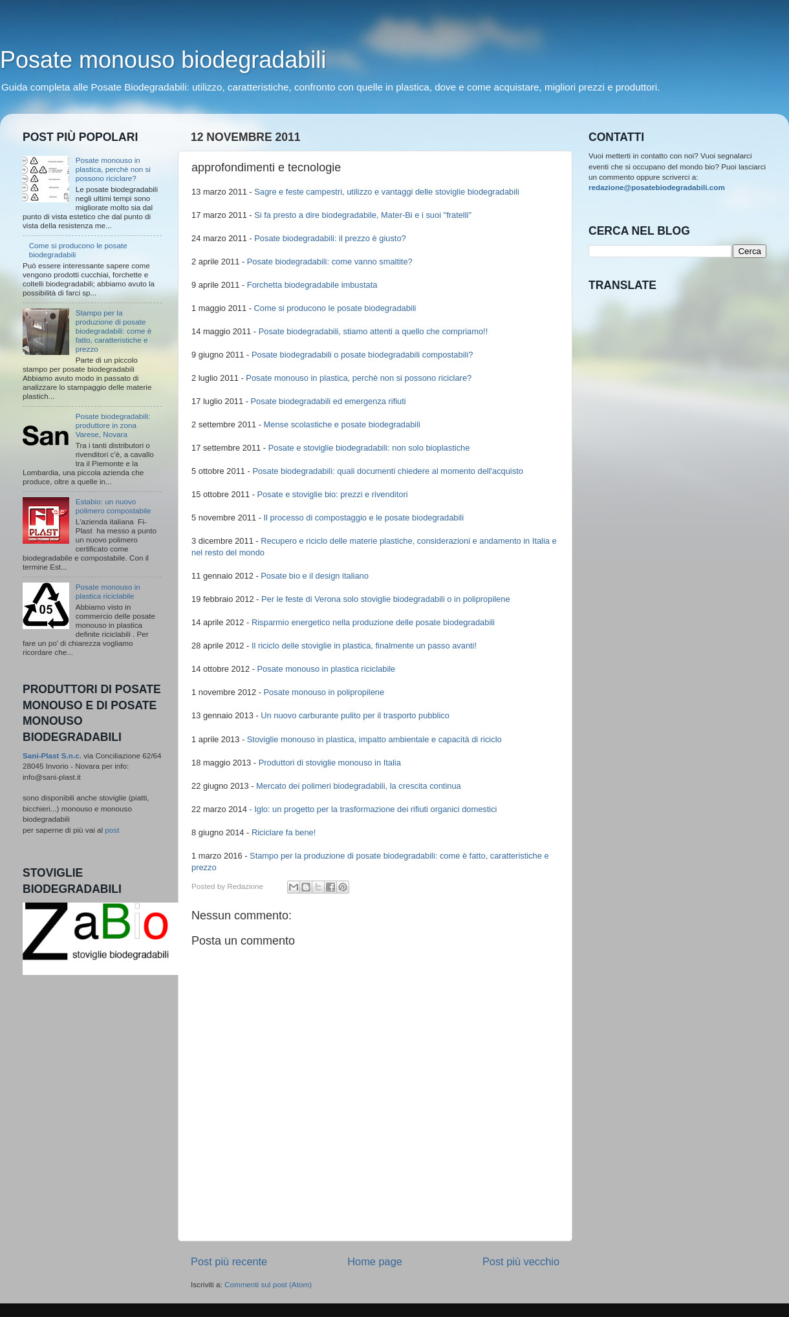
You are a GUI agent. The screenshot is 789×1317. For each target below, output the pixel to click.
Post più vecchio (520, 1261)
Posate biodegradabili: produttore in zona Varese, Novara (113, 425)
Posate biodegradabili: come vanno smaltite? (330, 261)
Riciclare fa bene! (284, 832)
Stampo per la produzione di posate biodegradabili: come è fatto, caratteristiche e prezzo (114, 330)
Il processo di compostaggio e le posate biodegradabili (364, 517)
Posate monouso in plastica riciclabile (326, 669)
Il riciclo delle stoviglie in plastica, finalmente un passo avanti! (364, 645)
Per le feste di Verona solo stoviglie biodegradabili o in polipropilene (385, 599)
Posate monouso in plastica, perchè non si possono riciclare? (358, 378)
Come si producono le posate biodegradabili (335, 308)
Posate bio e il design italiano (315, 576)
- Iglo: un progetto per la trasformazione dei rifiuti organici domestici (373, 809)
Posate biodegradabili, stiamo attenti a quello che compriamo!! (373, 331)
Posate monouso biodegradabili (163, 60)
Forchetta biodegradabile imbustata (312, 285)
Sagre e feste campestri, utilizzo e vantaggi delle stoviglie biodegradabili (386, 192)
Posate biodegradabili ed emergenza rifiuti (328, 401)
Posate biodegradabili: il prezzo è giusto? (329, 238)
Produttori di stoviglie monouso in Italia (330, 762)
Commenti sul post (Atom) (268, 1284)
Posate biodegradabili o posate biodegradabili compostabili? (362, 354)
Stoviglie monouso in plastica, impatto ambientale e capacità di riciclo (374, 739)
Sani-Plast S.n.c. (52, 755)
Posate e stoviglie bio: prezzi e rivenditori (332, 494)
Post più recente (229, 1261)
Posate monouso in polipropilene (324, 692)
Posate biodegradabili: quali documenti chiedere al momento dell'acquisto (387, 471)
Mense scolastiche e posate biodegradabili (342, 424)
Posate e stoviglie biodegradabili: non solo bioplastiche (369, 448)
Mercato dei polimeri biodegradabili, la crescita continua (358, 786)
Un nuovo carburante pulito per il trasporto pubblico (355, 715)
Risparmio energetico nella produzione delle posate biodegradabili (373, 622)
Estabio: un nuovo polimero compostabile (113, 506)
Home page (374, 1261)
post (112, 830)
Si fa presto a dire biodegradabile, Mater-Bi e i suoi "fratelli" (362, 215)
